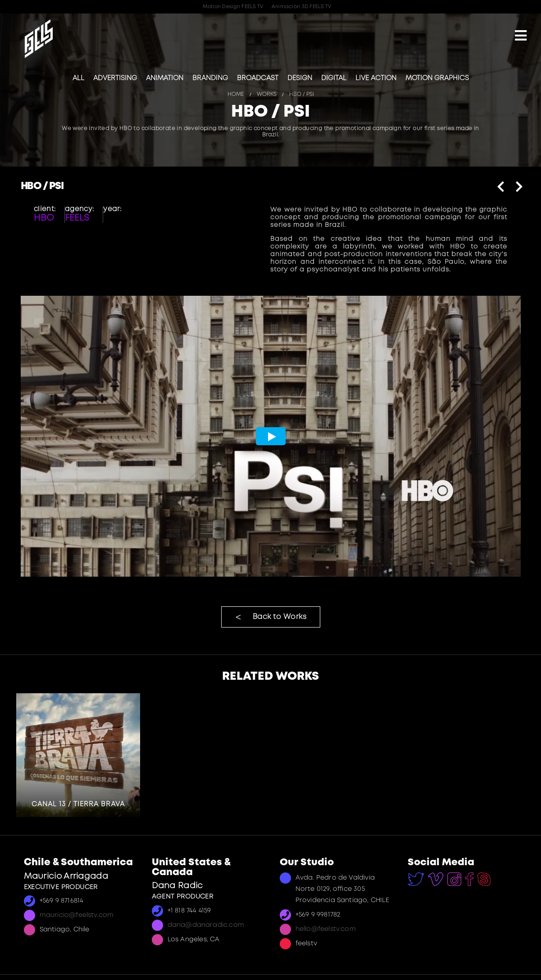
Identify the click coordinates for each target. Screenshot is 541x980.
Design (299, 78)
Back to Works (280, 617)
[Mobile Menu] (520, 36)
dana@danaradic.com (206, 925)
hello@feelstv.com (326, 929)
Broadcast (257, 78)
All (78, 78)
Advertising (115, 78)
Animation (164, 78)
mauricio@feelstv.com (77, 915)
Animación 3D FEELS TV (302, 7)
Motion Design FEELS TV (233, 7)
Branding (210, 78)
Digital (333, 78)
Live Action (375, 78)
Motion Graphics (437, 78)
